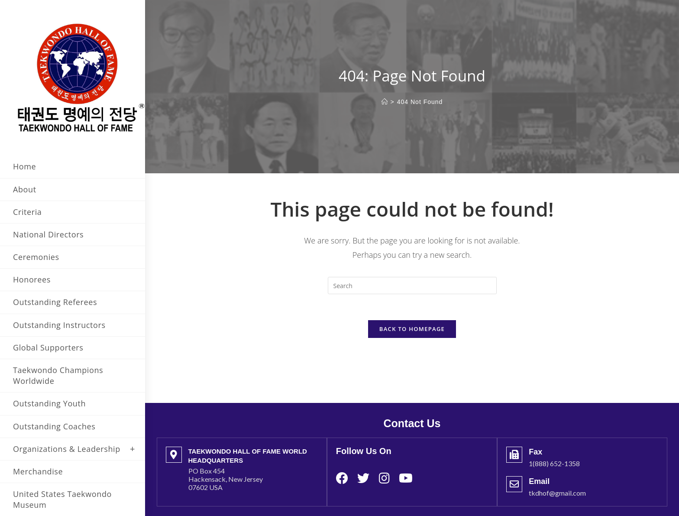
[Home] (385, 101)
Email (539, 468)
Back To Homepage (412, 329)
